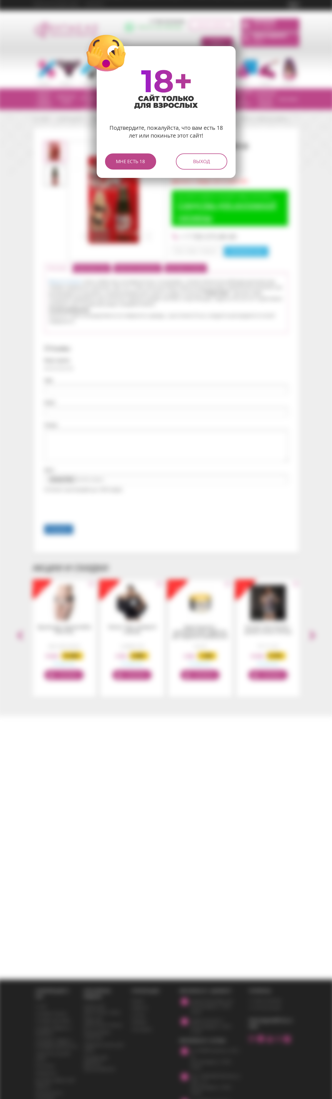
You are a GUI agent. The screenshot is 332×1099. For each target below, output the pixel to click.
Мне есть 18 (130, 161)
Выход (201, 161)
